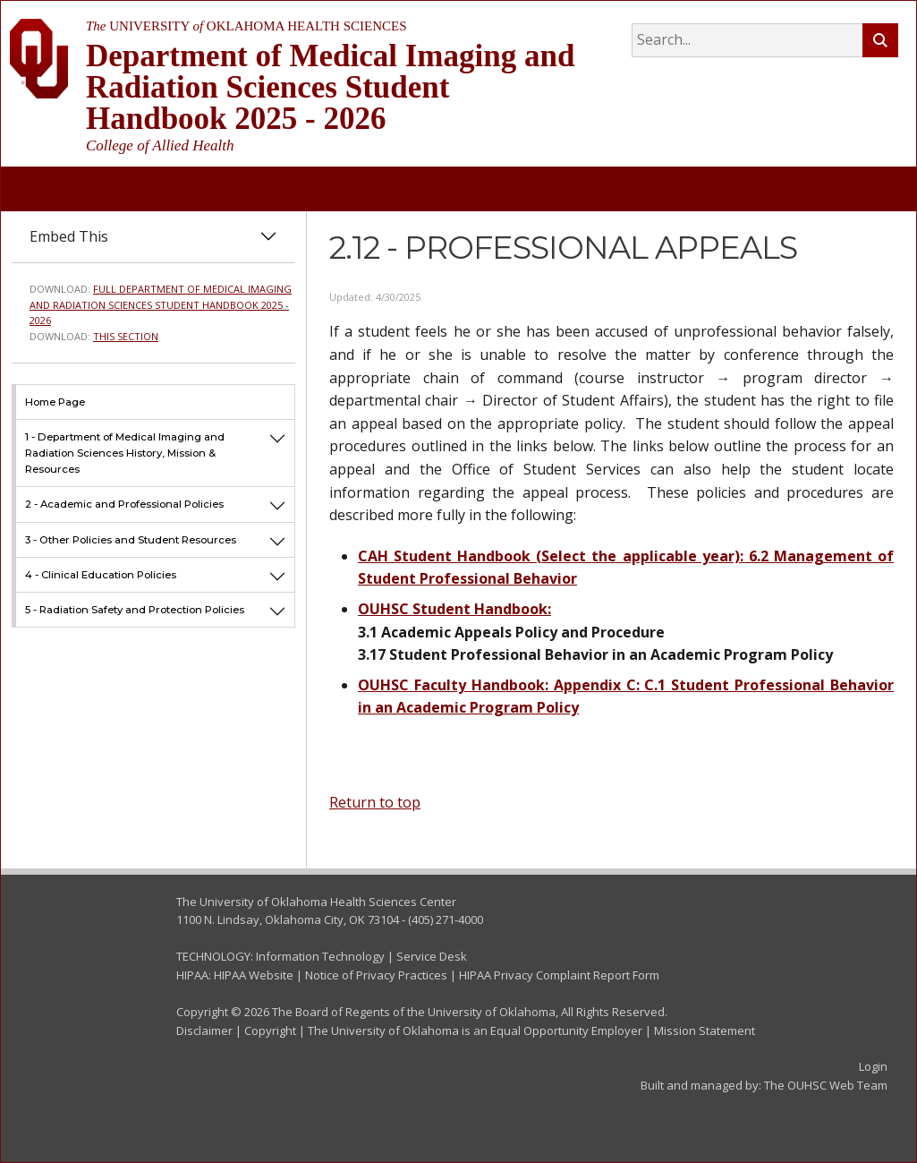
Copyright (270, 1030)
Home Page (55, 402)
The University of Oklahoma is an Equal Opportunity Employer (475, 1030)
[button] (277, 453)
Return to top (374, 802)
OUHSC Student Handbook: (454, 609)
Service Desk (431, 956)
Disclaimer (204, 1030)
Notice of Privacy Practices (376, 975)
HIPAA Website (253, 975)
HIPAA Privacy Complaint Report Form (559, 975)
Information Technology (320, 956)
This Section (125, 336)
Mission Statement (704, 1030)
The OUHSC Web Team (825, 1085)
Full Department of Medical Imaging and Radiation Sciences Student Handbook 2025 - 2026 (161, 304)
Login (873, 1066)
